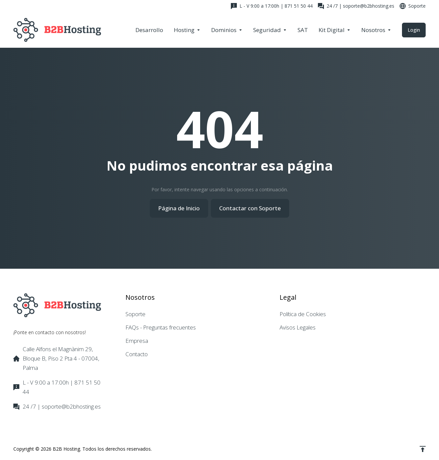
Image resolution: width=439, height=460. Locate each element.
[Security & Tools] (270, 30)
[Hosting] (187, 30)
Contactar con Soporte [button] (250, 208)
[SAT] (302, 30)
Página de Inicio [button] (179, 208)
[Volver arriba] (422, 449)
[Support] (411, 6)
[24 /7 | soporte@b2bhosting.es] (356, 6)
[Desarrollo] (149, 30)
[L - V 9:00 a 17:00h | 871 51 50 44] (271, 6)
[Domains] (227, 30)
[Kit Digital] (334, 30)
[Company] (376, 30)
